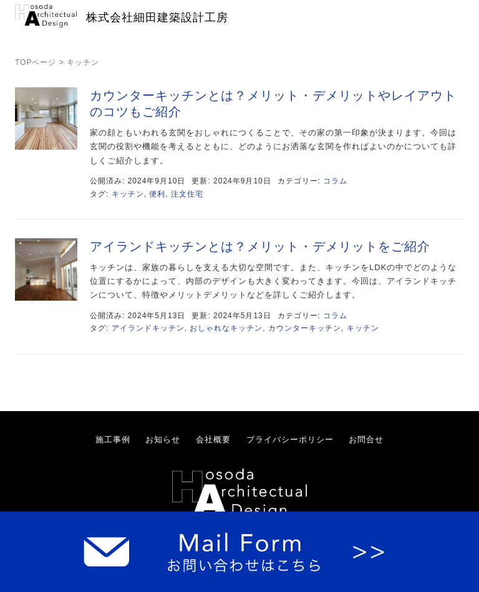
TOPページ (35, 62)
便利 (157, 194)
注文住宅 (187, 194)
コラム (335, 181)
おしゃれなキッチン (226, 328)
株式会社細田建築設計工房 (157, 17)
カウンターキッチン (304, 328)
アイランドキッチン (148, 328)
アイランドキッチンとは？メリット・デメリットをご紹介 (260, 246)
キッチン (128, 194)
